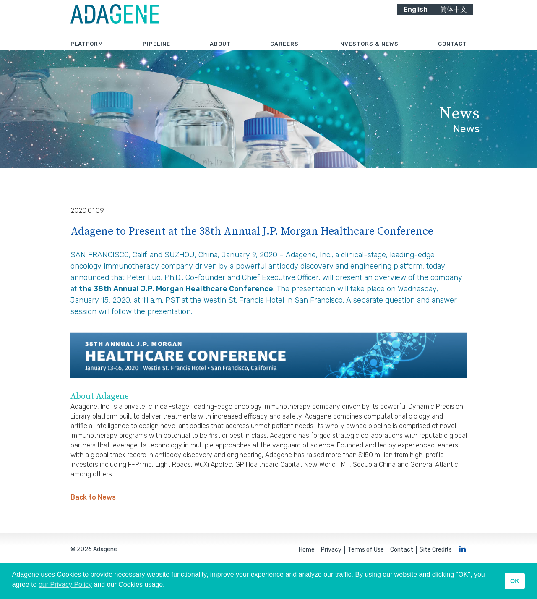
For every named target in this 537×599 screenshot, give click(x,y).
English (416, 20)
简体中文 (453, 20)
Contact (452, 54)
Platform (86, 54)
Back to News (93, 522)
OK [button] (514, 581)
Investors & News (368, 54)
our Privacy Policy (65, 584)
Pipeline (156, 54)
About (220, 54)
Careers (284, 54)
